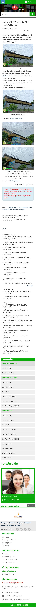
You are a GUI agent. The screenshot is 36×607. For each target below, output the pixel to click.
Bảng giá (19, 523)
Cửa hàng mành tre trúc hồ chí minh (15, 278)
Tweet (4, 229)
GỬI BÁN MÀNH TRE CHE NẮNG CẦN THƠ (16, 310)
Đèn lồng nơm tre (15, 181)
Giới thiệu (12, 523)
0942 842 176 (15, 500)
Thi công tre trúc (7, 458)
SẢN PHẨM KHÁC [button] (8, 411)
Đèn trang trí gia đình (9, 396)
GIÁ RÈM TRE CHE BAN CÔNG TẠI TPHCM (17, 262)
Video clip (10, 525)
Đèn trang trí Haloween (9, 540)
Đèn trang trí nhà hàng (9, 401)
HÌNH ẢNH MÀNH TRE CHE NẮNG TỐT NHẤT (18, 257)
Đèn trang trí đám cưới (8, 562)
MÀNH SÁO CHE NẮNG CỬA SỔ (14, 283)
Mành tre (5, 76)
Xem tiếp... (30, 286)
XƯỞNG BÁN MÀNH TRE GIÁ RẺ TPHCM (16, 268)
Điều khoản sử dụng (9, 571)
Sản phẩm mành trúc (16, 118)
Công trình (27, 523)
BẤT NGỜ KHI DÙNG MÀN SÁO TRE (15, 273)
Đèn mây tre (6, 392)
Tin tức (3, 525)
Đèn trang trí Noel (8, 373)
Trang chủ (4, 523)
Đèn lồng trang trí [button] (9, 363)
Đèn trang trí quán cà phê (10, 406)
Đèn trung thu (6, 368)
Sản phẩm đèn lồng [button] (9, 378)
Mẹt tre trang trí (7, 448)
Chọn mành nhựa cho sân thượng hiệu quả (17, 296)
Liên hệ (17, 525)
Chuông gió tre (7, 444)
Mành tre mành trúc (8, 453)
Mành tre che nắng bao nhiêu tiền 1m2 (16, 247)
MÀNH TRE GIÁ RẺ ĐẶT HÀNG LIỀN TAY (15, 305)
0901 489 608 (22, 605)
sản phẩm (30, 2)
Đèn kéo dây (5, 545)
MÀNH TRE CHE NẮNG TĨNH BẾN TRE (16, 252)
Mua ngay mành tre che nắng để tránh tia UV (18, 291)
